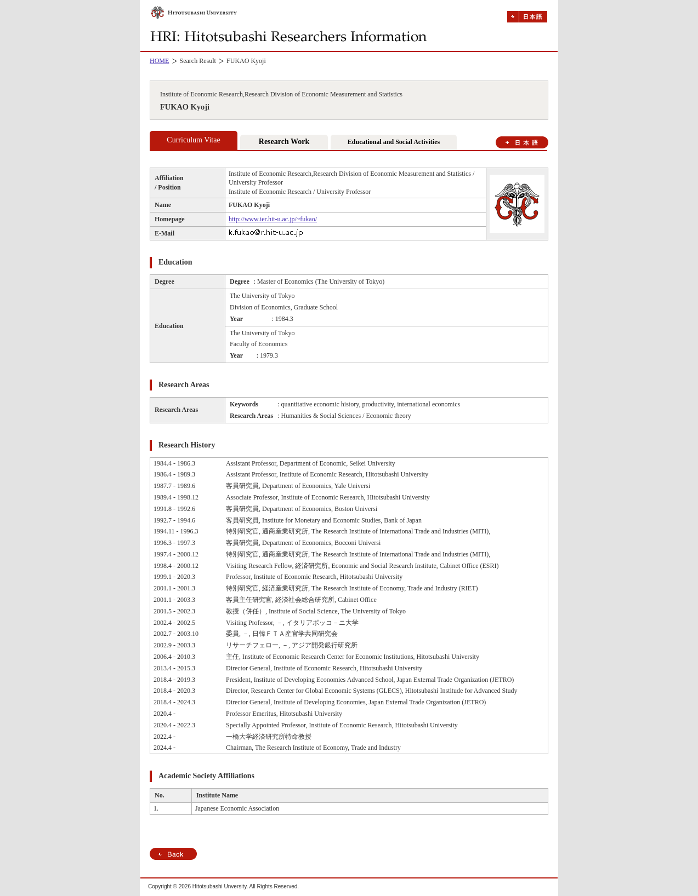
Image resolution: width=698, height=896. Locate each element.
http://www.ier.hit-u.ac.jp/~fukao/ (273, 219)
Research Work (284, 141)
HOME (159, 61)
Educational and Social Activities (394, 142)
